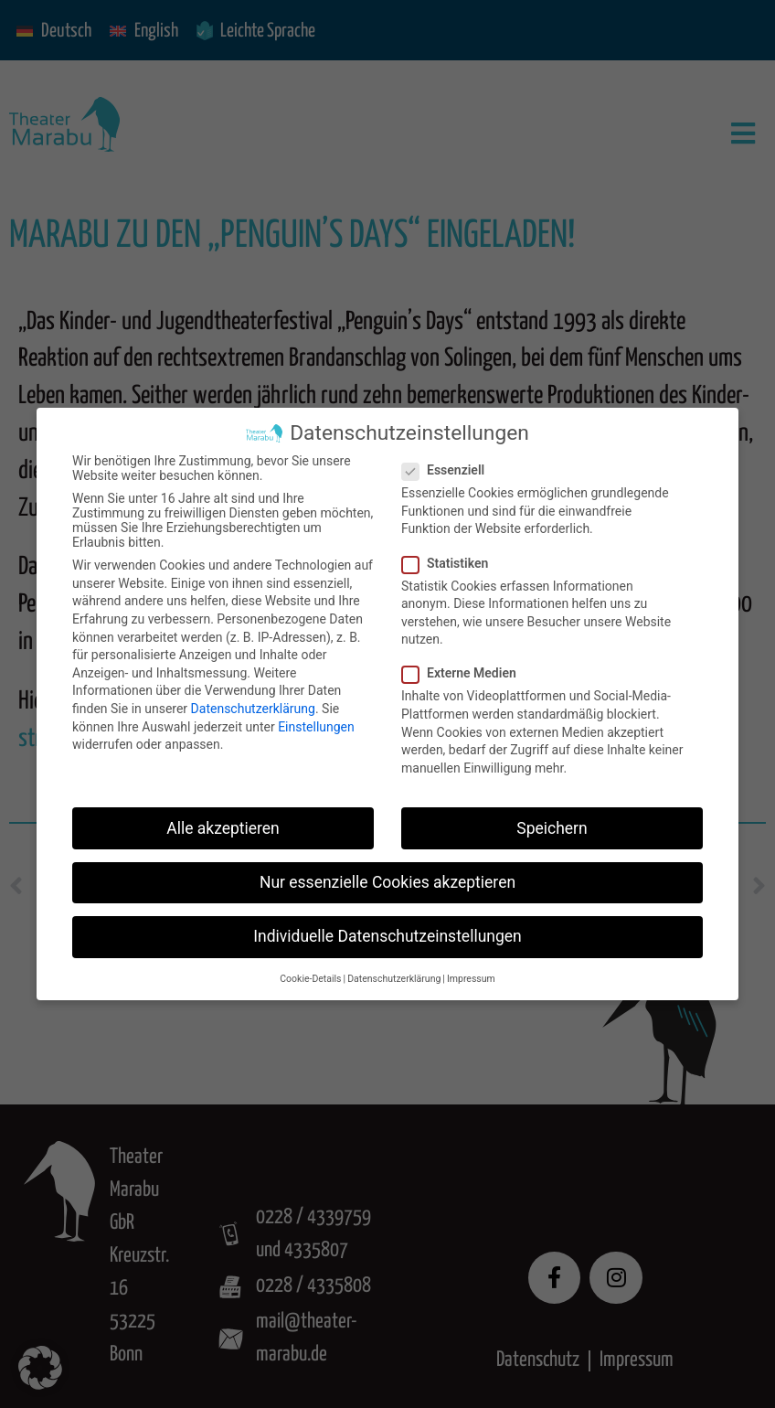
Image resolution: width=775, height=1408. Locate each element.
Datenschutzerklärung (253, 708)
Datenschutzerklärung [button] (394, 979)
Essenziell (448, 470)
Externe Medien (464, 673)
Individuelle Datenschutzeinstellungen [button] (387, 936)
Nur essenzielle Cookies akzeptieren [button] (387, 882)
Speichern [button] (551, 828)
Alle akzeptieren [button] (223, 828)
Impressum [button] (471, 979)
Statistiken (450, 563)
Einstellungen (316, 727)
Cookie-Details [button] (310, 979)
